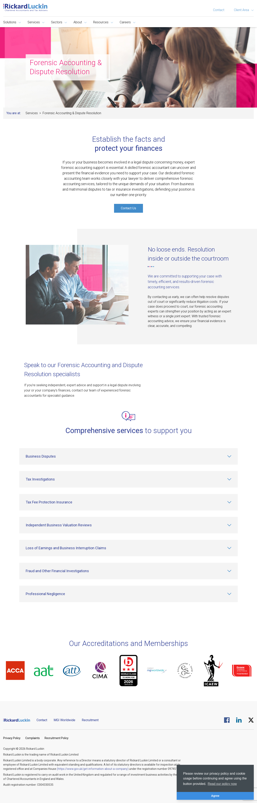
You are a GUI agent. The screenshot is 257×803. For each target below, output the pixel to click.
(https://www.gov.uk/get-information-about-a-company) (92, 768)
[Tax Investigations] (128, 479)
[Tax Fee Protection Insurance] (128, 502)
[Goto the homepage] (25, 7)
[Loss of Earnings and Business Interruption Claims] (128, 548)
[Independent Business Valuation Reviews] (128, 525)
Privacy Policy (11, 738)
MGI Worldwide (64, 720)
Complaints (32, 738)
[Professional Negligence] (128, 594)
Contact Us (128, 208)
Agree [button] (215, 795)
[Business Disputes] (128, 456)
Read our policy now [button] (222, 784)
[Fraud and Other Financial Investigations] (128, 571)
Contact (218, 10)
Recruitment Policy (56, 738)
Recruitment (90, 720)
